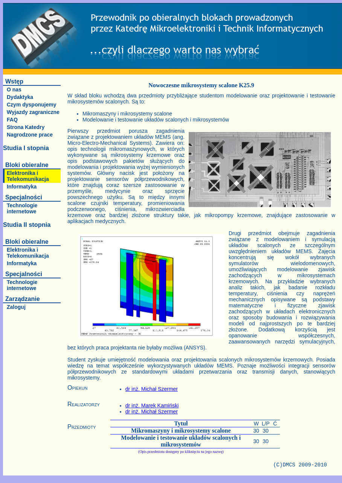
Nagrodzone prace (30, 135)
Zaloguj (16, 307)
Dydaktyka (20, 97)
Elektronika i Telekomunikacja (28, 176)
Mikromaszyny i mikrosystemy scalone (181, 430)
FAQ (12, 120)
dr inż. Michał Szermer (151, 389)
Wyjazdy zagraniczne (33, 112)
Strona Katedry (25, 127)
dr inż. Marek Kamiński (152, 405)
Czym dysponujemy (31, 105)
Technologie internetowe (22, 208)
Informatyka (22, 187)
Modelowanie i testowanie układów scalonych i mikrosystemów (181, 441)
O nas (14, 90)
